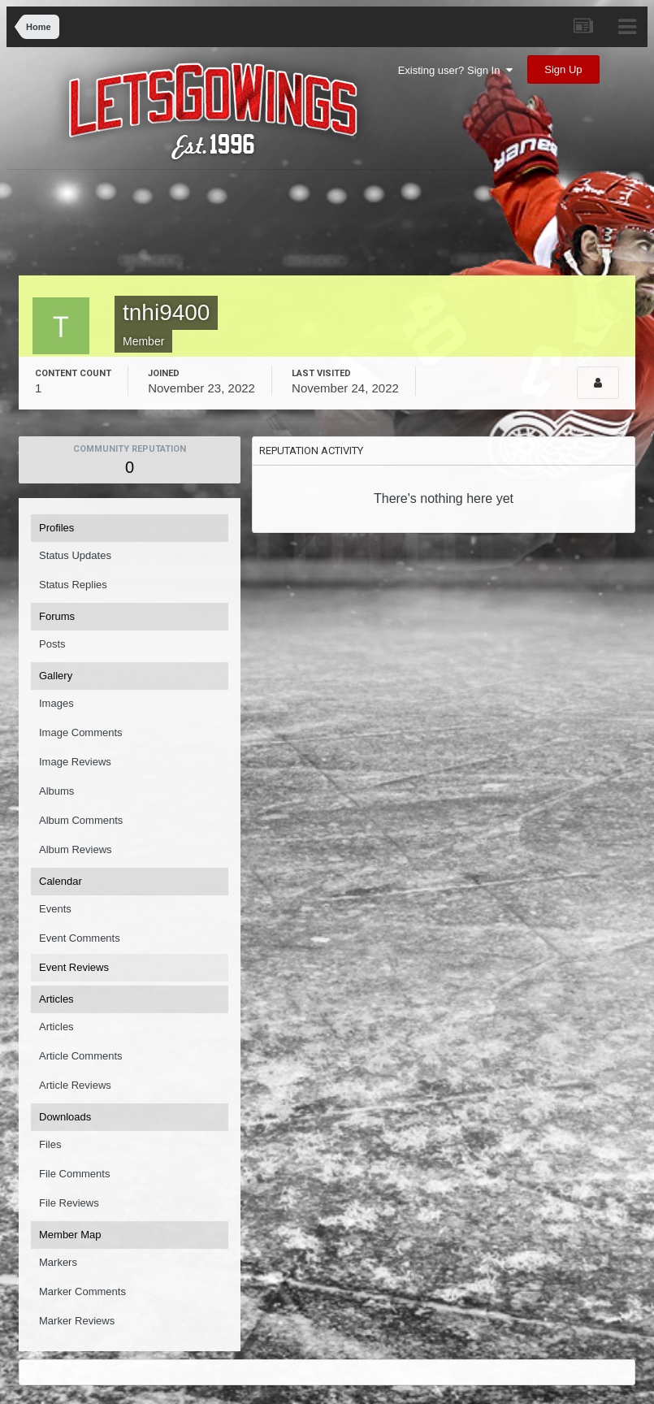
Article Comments (81, 1056)
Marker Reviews (77, 1321)
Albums (56, 791)
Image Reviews (75, 762)
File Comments (74, 1174)
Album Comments (81, 820)
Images (56, 703)
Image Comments (81, 732)
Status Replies (73, 584)
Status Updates (75, 555)
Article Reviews (75, 1085)
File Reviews (69, 1203)
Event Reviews (74, 967)
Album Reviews (75, 849)
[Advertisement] (327, 226)
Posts (52, 644)
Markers (58, 1262)
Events (55, 909)
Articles (56, 1026)
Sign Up (563, 69)
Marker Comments (82, 1291)
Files (50, 1144)
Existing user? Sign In (455, 70)
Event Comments (79, 938)
